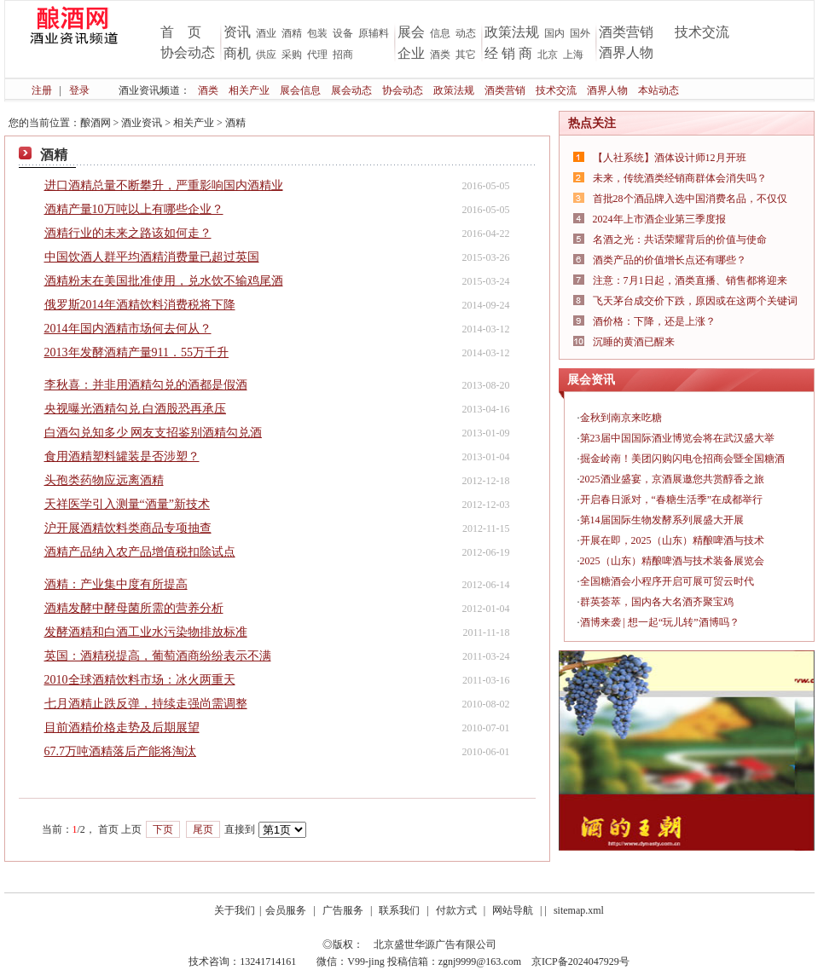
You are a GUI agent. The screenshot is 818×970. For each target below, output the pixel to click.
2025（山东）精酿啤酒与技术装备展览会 (672, 561)
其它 (465, 55)
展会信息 (300, 90)
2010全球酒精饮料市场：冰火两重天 (139, 679)
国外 (580, 33)
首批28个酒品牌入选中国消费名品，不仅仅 (690, 199)
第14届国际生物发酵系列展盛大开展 (662, 520)
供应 (266, 55)
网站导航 (512, 910)
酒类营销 (626, 32)
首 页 (180, 32)
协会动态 (187, 52)
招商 (343, 55)
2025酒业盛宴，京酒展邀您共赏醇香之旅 (672, 479)
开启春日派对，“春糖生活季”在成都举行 (671, 499)
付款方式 (456, 910)
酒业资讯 (141, 123)
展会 (411, 32)
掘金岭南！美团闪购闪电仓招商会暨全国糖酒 (682, 459)
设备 (343, 33)
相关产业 (249, 90)
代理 (317, 55)
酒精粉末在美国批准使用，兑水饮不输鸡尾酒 (163, 280)
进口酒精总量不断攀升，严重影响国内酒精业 (163, 185)
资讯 (237, 32)
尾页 (203, 829)
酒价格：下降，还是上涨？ (654, 321)
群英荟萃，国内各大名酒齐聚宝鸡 (657, 602)
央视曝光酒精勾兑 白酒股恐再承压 (135, 408)
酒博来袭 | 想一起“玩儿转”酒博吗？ (660, 622)
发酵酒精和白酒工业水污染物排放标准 (145, 632)
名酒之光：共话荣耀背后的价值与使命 (680, 239)
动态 (465, 33)
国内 (554, 33)
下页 (163, 829)
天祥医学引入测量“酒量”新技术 (127, 504)
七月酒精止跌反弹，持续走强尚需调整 (145, 703)
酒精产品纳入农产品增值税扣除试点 (139, 552)
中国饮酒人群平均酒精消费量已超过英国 (151, 257)
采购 (291, 55)
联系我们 (399, 910)
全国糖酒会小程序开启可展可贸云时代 (667, 581)
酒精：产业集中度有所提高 (116, 584)
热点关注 (592, 123)
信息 (440, 33)
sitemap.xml (579, 910)
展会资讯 (591, 379)
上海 (573, 55)
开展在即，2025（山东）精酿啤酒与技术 (672, 540)
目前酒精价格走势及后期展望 (122, 727)
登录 (79, 90)
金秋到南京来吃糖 (621, 418)
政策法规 (511, 32)
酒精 (291, 33)
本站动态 (658, 90)
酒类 (440, 55)
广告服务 (342, 910)
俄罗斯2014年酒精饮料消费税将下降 (139, 304)
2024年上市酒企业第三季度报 (659, 219)
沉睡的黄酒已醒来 (634, 342)
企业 (411, 53)
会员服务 (285, 910)
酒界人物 (626, 52)
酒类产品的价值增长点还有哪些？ (669, 260)
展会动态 (351, 90)
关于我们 (234, 910)
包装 (317, 33)
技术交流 (702, 32)
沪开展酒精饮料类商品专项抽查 (128, 528)
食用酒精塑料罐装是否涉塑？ (122, 456)
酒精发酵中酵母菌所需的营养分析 (133, 608)
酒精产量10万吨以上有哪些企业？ (133, 209)
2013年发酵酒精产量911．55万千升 (136, 352)
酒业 (266, 33)
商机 (237, 53)
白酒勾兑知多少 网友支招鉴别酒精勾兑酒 (153, 432)
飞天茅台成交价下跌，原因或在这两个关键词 (695, 301)
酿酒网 (95, 123)
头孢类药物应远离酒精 (104, 480)
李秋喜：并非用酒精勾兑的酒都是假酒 (145, 384)
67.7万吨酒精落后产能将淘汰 (120, 751)
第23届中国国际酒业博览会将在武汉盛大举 (677, 438)
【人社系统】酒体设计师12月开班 (669, 158)
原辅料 (373, 33)
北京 (547, 55)
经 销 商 (508, 53)
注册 (42, 90)
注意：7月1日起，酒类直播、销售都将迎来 (690, 280)
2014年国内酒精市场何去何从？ (128, 328)
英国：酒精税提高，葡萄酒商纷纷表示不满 (157, 656)
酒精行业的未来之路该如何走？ (128, 233)
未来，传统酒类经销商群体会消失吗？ (680, 178)
